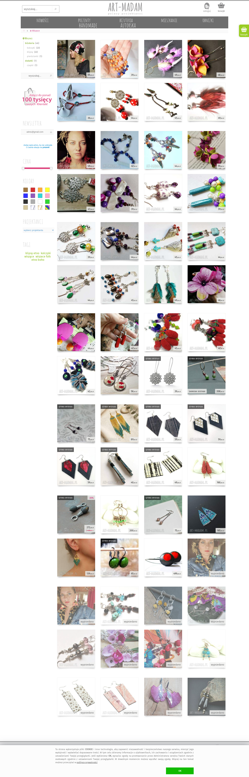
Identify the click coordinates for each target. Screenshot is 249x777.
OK (179, 771)
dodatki (29, 60)
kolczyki (31, 48)
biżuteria (29, 43)
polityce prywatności (87, 762)
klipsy (30, 52)
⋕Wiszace (27, 38)
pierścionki (32, 56)
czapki (30, 65)
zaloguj (207, 11)
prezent (46, 147)
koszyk (221, 11)
